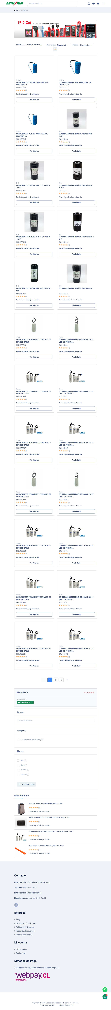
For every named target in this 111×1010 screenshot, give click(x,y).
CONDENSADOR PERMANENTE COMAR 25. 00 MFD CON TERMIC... (76, 547)
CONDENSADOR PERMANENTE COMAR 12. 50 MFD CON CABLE (33, 392)
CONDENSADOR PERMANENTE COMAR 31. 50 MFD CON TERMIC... (76, 650)
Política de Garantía (24, 935)
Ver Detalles (34, 100)
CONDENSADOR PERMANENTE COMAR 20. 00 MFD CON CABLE (33, 495)
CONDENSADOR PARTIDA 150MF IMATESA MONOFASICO (32, 83)
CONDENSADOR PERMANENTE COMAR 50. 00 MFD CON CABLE (51, 832)
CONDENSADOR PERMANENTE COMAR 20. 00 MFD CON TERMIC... (76, 495)
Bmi (60, 131)
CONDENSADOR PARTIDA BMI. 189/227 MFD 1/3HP (75, 135)
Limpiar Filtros (28, 784)
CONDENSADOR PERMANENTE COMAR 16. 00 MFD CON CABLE (33, 444)
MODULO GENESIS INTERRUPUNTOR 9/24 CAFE (45, 803)
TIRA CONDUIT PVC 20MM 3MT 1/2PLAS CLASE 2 (46, 846)
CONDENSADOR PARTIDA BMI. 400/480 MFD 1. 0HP (76, 238)
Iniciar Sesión (21, 949)
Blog (18, 919)
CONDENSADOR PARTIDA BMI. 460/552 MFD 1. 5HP (34, 289)
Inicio (16, 10)
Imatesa (18, 80)
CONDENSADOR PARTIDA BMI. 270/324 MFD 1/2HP (33, 186)
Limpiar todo (89, 692)
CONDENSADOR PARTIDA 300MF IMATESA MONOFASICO (32, 135)
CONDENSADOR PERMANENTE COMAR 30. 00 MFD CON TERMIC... (76, 598)
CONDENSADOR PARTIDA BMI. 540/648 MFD (75, 288)
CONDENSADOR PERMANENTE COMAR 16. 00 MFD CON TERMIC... (76, 444)
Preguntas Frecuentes (25, 931)
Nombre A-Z (62, 45)
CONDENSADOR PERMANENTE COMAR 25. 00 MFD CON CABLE (33, 547)
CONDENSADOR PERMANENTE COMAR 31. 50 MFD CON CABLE (33, 650)
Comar (18, 337)
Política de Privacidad (25, 927)
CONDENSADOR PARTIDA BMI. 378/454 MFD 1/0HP (33, 238)
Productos (24, 10)
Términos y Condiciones (26, 923)
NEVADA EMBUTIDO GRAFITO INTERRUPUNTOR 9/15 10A (49, 818)
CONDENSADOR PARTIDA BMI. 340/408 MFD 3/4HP (75, 186)
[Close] (31, 702)
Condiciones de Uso (47, 1005)
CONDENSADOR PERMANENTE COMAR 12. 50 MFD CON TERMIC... (76, 392)
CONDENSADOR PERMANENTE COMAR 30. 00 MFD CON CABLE (33, 598)
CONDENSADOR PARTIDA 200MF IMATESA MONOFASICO (75, 83)
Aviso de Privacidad (65, 1005)
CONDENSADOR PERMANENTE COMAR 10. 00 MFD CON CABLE (33, 341)
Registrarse (21, 953)
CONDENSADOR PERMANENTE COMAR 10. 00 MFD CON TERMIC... (76, 341)
